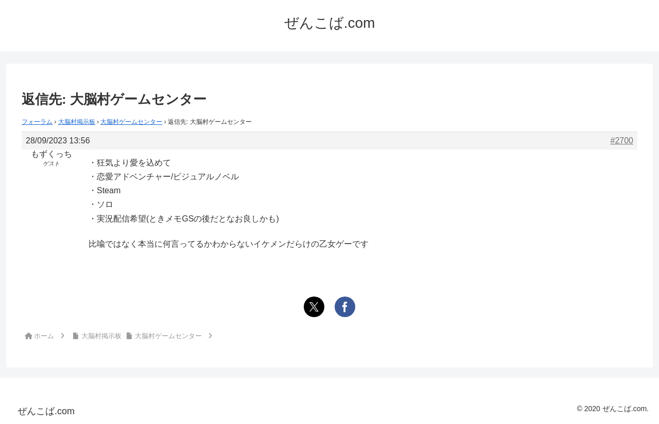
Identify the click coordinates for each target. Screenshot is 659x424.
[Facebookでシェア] (345, 307)
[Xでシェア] (314, 307)
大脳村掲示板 (76, 121)
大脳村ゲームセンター (131, 121)
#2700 (622, 140)
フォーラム (37, 121)
